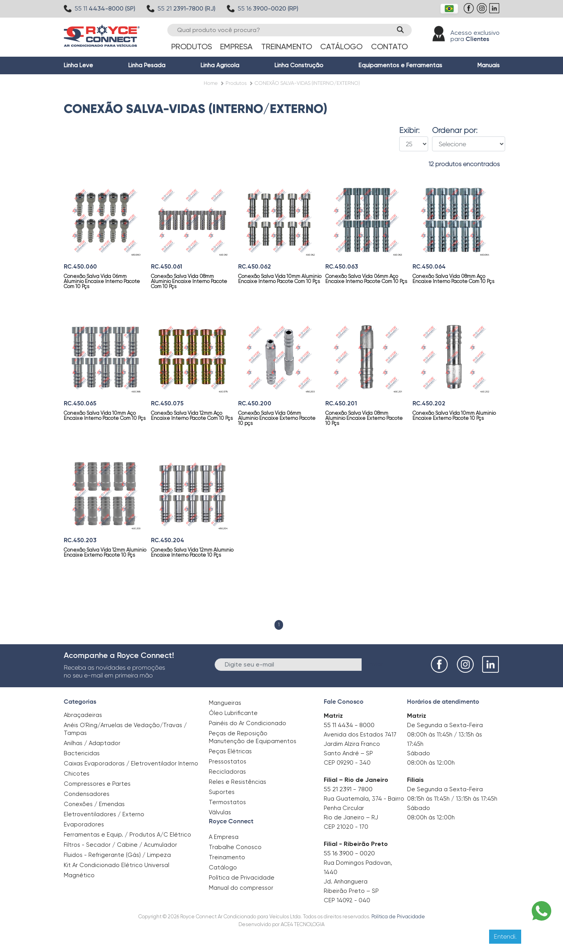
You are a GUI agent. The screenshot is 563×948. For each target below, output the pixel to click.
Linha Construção (298, 65)
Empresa (236, 46)
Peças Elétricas (230, 751)
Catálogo (341, 46)
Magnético (79, 873)
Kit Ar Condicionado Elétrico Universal (116, 865)
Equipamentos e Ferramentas (400, 65)
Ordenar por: (454, 130)
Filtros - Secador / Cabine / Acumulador (120, 844)
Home (211, 83)
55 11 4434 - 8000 (349, 725)
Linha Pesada (146, 65)
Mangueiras (225, 702)
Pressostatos (227, 761)
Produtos (191, 46)
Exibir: (409, 130)
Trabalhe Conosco (235, 847)
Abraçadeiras (83, 715)
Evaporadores (84, 824)
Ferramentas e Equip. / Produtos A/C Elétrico (127, 834)
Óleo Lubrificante (233, 713)
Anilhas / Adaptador (92, 743)
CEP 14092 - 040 (347, 900)
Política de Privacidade (241, 877)
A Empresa (223, 836)
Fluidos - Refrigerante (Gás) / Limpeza (117, 854)
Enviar (374, 664)
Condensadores (86, 793)
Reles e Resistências (237, 781)
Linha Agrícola (220, 65)
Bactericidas (82, 753)
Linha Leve (78, 65)
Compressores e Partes (97, 783)
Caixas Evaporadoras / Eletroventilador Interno (131, 763)
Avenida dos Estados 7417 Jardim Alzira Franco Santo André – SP (360, 744)
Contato (389, 46)
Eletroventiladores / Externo (104, 814)
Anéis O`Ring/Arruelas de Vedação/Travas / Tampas (125, 729)
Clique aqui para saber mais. (359, 936)
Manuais (488, 65)
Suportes (222, 792)
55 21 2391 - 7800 (348, 789)
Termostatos (227, 802)
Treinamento (286, 46)
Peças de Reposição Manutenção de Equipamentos (252, 737)
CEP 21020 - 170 (346, 826)
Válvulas (220, 812)
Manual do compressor (241, 887)
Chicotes (77, 773)
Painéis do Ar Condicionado (247, 723)
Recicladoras (227, 771)
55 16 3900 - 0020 (349, 853)
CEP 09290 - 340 (347, 762)
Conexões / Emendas (94, 804)
